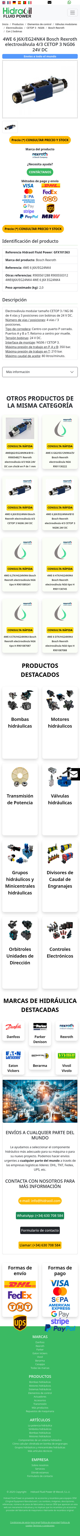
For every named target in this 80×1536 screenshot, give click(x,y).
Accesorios (40, 1400)
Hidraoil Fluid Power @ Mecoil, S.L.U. (50, 1491)
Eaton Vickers (40, 1353)
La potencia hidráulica (40, 1425)
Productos (18, 24)
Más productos (40, 1407)
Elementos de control (39, 24)
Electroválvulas (14, 27)
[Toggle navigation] (72, 12)
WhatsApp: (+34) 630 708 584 (40, 1215)
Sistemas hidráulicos (40, 1389)
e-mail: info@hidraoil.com (40, 1200)
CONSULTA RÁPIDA (20, 446)
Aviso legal (35, 1522)
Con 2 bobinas (14, 31)
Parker (40, 1349)
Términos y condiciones (44, 1525)
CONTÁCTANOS (40, 172)
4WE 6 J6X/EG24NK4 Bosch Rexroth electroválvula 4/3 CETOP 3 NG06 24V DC (20, 518)
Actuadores (40, 1396)
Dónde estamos (40, 1472)
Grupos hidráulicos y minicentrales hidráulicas (40, 1447)
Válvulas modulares (66, 24)
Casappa (40, 1364)
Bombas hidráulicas (40, 1382)
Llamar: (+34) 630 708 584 (40, 1245)
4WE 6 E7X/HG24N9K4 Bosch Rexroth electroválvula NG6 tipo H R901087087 (20, 641)
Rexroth (66, 1036)
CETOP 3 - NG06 (35, 27)
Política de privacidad (50, 1522)
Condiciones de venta (20, 1522)
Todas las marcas (40, 1368)
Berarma (40, 1065)
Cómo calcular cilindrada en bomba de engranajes (39, 1443)
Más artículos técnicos (40, 1451)
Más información (18, 372)
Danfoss (13, 1036)
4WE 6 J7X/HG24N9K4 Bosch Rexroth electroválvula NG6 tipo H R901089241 (20, 580)
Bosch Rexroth (56, 27)
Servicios (40, 1468)
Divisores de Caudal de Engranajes (60, 879)
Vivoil (40, 1357)
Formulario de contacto (40, 1230)
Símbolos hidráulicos (40, 1429)
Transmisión (40, 1404)
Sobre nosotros (40, 1465)
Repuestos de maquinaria (40, 1411)
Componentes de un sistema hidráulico (40, 1440)
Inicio (5, 24)
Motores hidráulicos (40, 1385)
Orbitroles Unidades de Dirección (19, 956)
